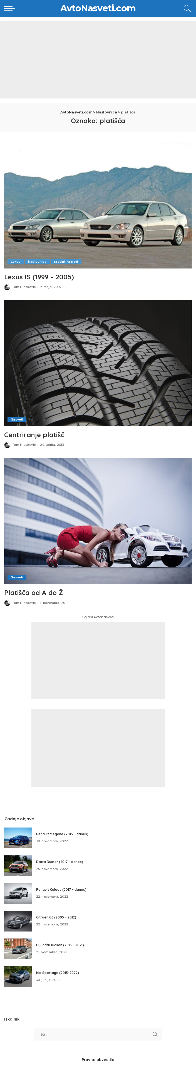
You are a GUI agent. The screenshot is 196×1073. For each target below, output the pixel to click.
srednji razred (66, 262)
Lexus (16, 262)
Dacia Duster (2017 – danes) (59, 862)
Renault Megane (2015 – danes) (62, 834)
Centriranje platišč (34, 435)
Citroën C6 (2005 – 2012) (56, 917)
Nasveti (17, 419)
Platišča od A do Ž (33, 592)
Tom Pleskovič (24, 287)
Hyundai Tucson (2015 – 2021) (60, 945)
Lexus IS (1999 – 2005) (39, 277)
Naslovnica (37, 262)
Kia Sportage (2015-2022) (57, 973)
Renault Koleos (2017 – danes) (61, 889)
